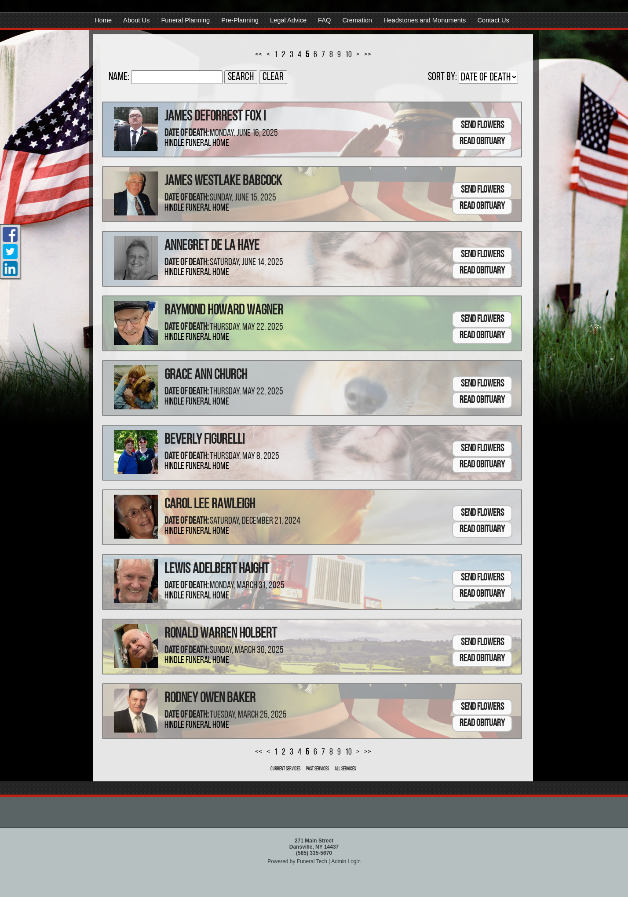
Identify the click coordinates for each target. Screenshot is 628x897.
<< (258, 55)
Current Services (285, 769)
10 (348, 55)
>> (367, 55)
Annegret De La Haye (211, 246)
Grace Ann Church (205, 375)
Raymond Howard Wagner (223, 311)
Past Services (317, 769)
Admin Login (346, 861)
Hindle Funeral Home (196, 144)
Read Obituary (482, 142)
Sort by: (442, 77)
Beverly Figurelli (204, 440)
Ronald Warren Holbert (220, 634)
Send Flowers (482, 125)
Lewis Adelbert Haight (216, 569)
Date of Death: (186, 133)
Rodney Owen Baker (210, 699)
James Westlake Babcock (223, 182)
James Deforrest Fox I (215, 117)
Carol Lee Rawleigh (209, 505)
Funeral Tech (312, 861)
